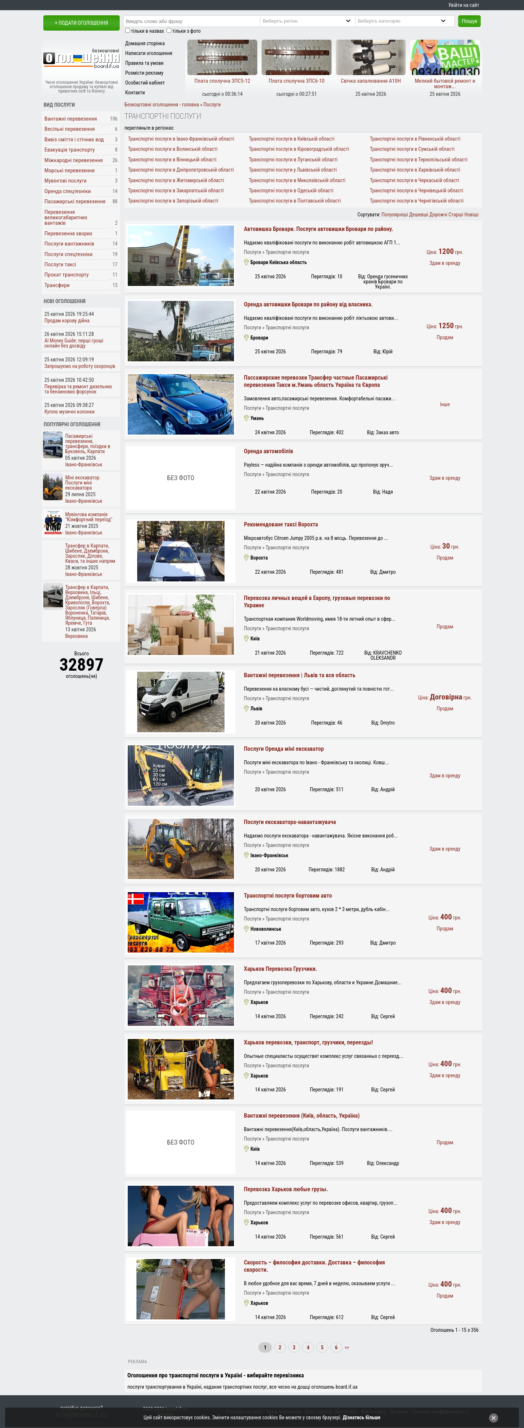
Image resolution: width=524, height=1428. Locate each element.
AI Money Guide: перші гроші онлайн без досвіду (73, 343)
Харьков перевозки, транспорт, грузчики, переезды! (308, 1042)
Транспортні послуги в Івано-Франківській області (181, 139)
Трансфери (57, 285)
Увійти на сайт (463, 5)
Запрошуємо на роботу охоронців (79, 366)
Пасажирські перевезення (75, 201)
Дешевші (418, 214)
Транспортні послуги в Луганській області (293, 159)
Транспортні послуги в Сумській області (412, 149)
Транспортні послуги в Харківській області (415, 170)
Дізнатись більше (362, 1417)
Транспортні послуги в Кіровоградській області (299, 149)
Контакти (135, 92)
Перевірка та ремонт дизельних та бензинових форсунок (78, 389)
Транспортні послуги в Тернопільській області (418, 159)
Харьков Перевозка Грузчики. (280, 968)
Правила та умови (144, 63)
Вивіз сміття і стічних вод (74, 139)
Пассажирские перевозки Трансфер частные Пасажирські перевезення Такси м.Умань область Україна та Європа (316, 381)
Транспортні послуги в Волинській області (173, 149)
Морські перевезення (69, 170)
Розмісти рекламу (144, 73)
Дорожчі (438, 214)
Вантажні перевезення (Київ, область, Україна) (302, 1115)
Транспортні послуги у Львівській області (293, 170)
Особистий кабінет (145, 83)
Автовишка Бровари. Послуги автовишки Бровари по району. (318, 228)
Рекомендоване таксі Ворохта (281, 524)
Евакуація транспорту (69, 149)
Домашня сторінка (145, 43)
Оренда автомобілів (268, 451)
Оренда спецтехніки (67, 191)
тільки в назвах (147, 31)
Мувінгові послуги (65, 180)
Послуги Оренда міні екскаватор (284, 748)
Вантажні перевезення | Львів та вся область (299, 675)
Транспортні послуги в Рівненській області (415, 139)
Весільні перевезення (69, 129)
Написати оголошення (148, 53)
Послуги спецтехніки (68, 254)
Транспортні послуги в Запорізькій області (173, 201)
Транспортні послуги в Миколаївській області (297, 180)
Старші (455, 214)
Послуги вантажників (69, 243)
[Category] (408, 20)
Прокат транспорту (66, 274)
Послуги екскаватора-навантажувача (290, 822)
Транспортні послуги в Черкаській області (414, 180)
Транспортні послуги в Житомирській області (176, 180)
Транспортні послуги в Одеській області (291, 190)
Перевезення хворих (68, 233)
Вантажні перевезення (70, 118)
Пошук (469, 21)
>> (346, 1347)
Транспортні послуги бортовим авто (288, 895)
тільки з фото (186, 31)
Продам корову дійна (67, 320)
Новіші (471, 214)
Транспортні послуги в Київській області (291, 139)
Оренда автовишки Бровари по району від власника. (308, 304)
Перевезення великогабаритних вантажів (65, 218)
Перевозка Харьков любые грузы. (286, 1189)
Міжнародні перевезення (73, 160)
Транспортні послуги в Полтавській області (295, 201)
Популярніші (395, 214)
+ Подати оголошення (81, 23)
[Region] (313, 20)
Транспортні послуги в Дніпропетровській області (181, 170)
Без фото (180, 478)
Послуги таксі (60, 264)
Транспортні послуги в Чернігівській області (417, 201)
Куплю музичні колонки (69, 412)
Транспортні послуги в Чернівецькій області (416, 190)
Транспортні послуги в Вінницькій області (172, 159)
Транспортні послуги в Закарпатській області (176, 190)
